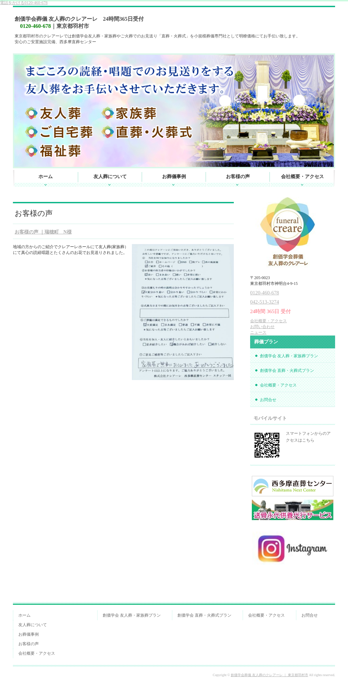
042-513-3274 (264, 302)
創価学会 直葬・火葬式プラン (287, 370)
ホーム (45, 176)
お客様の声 (238, 176)
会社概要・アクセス (302, 176)
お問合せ (268, 399)
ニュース (258, 332)
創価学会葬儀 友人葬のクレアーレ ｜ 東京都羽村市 (269, 675)
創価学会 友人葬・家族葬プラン (289, 356)
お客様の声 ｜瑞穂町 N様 (43, 232)
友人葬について (110, 176)
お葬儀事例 (174, 176)
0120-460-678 (24, 2)
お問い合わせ (262, 326)
